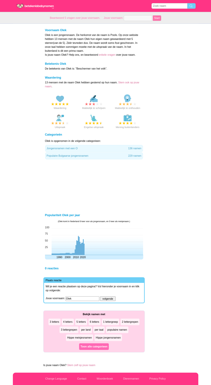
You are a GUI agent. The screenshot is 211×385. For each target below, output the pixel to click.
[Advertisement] (26, 73)
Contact (81, 378)
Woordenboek (105, 378)
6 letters (94, 321)
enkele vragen (107, 54)
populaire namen (117, 329)
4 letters (68, 321)
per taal (99, 329)
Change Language (56, 378)
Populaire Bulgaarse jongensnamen (94, 156)
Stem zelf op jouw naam (81, 365)
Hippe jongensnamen (108, 337)
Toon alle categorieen (93, 346)
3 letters (54, 321)
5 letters (81, 321)
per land (86, 329)
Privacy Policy (157, 378)
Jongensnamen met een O (94, 148)
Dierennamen (131, 378)
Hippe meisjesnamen (79, 337)
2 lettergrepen (130, 321)
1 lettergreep (110, 321)
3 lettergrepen (69, 329)
